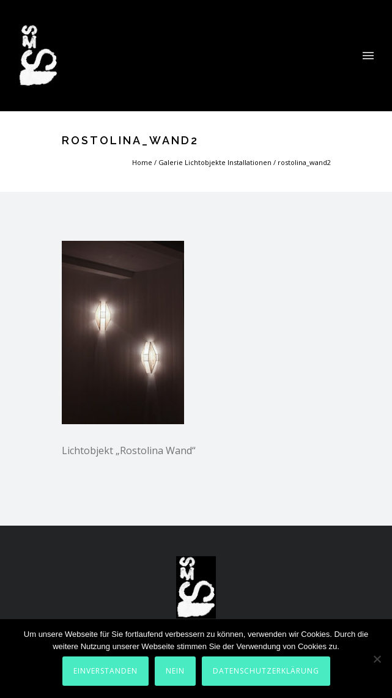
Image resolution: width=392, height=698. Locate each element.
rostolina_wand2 (304, 162)
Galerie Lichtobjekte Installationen (215, 162)
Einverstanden (105, 671)
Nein (175, 671)
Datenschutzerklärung (266, 671)
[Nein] (377, 659)
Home (142, 162)
